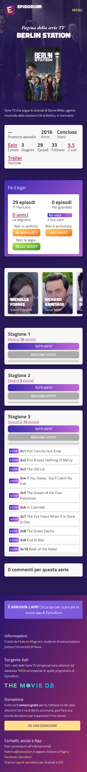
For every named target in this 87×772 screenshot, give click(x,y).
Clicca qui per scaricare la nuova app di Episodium (43, 609)
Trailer (15, 158)
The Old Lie (32, 469)
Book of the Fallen (38, 549)
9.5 (71, 145)
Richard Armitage (54, 302)
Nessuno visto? (43, 354)
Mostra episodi (22, 339)
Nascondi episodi (23, 421)
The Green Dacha (37, 531)
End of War (32, 540)
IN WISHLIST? (26, 232)
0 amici (20, 215)
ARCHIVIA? (59, 232)
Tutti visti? (43, 346)
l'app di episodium (27, 762)
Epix (12, 145)
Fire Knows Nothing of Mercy (46, 460)
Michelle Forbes (20, 302)
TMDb (22, 670)
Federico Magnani (30, 641)
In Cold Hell (32, 507)
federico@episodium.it (19, 751)
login (21, 187)
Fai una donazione (42, 725)
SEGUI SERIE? (26, 246)
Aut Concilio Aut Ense (40, 451)
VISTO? (14, 451)
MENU (77, 10)
